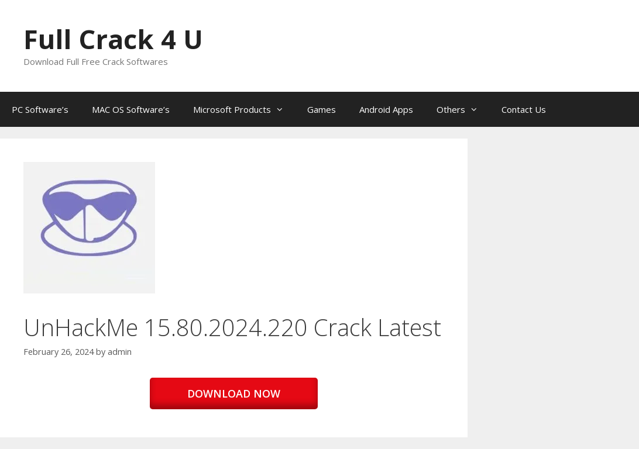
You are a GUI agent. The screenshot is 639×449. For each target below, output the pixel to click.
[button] (89, 227)
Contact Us (523, 109)
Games (321, 109)
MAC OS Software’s (131, 109)
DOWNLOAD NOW (233, 393)
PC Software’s (40, 109)
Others (463, 109)
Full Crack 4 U (113, 39)
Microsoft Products (244, 109)
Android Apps (386, 109)
